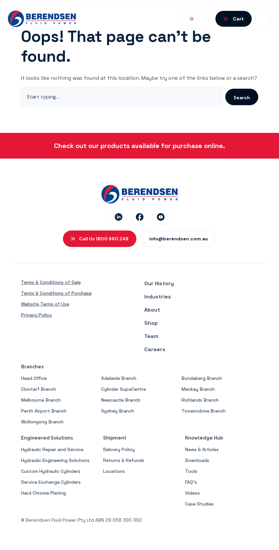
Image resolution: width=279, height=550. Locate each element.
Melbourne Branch (41, 400)
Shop (151, 323)
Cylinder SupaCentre (123, 389)
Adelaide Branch (118, 378)
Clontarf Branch (38, 389)
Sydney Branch (117, 411)
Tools (191, 471)
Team (151, 336)
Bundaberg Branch (201, 378)
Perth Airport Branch (44, 411)
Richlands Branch (200, 400)
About (152, 309)
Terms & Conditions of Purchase (56, 293)
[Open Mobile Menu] (263, 19)
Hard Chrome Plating (43, 493)
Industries (157, 296)
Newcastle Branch (120, 400)
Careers (154, 349)
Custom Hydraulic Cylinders (50, 471)
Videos (192, 493)
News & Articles (202, 449)
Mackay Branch (198, 389)
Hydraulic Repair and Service (52, 449)
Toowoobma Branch (203, 411)
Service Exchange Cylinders (51, 482)
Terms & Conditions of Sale (51, 282)
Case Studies (199, 504)
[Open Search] (196, 19)
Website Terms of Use (45, 304)
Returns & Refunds (123, 460)
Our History (159, 283)
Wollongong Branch (42, 422)
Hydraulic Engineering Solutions (55, 460)
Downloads (197, 460)
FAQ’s (191, 482)
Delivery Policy (119, 449)
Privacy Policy (36, 315)
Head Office (34, 378)
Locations (114, 471)
